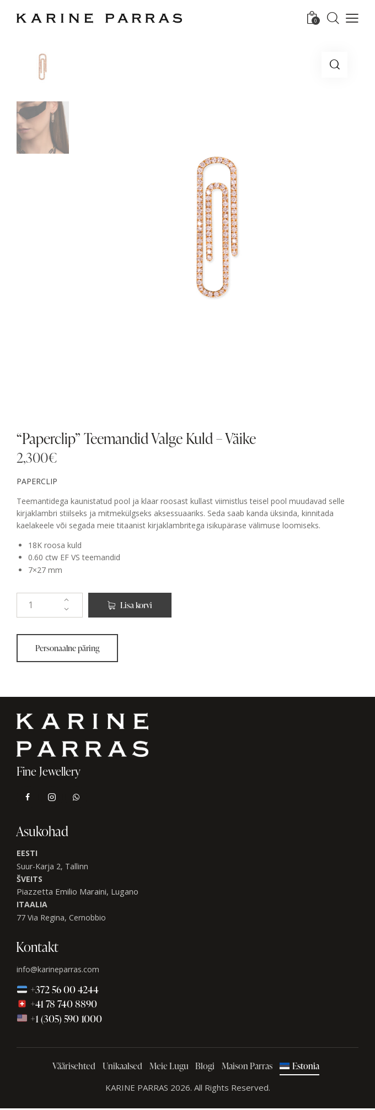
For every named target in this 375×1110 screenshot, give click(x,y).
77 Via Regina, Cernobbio (61, 918)
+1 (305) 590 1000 (59, 1019)
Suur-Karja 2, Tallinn (52, 867)
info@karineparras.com (58, 970)
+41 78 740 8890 (57, 1005)
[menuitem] (299, 1068)
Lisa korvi (139, 606)
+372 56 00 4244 (57, 991)
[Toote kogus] (50, 606)
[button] (352, 18)
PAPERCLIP (37, 483)
